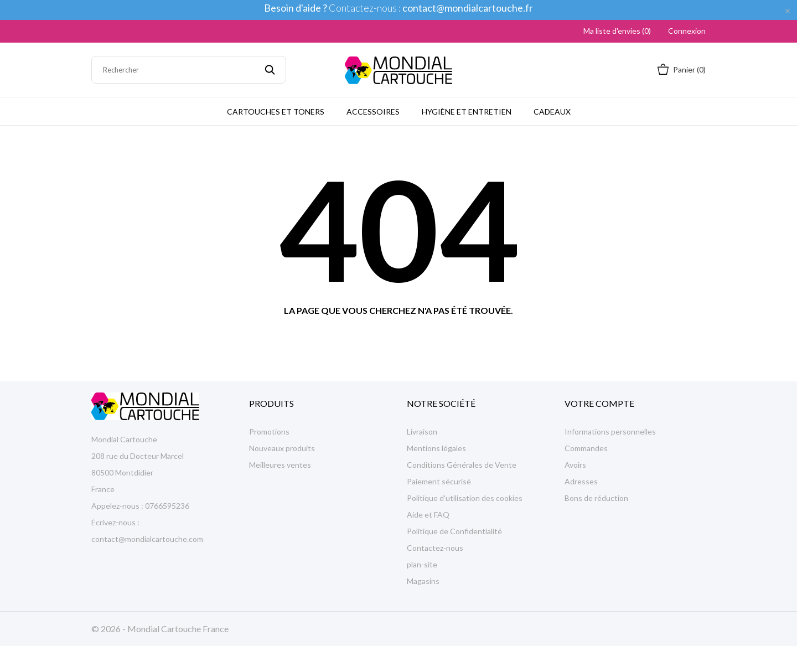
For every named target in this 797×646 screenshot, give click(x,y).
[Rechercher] (188, 70)
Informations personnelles (610, 431)
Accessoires (373, 111)
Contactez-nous (435, 547)
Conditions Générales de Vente (461, 464)
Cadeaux (552, 111)
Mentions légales (436, 448)
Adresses (581, 481)
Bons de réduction (596, 498)
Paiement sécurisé (439, 481)
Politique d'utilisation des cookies (464, 498)
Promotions (269, 431)
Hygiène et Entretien (466, 111)
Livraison (422, 431)
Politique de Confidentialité (454, 531)
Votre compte (599, 403)
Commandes (586, 448)
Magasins (423, 581)
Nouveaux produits (282, 448)
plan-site (422, 564)
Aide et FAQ (428, 514)
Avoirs (575, 464)
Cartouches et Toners (275, 111)
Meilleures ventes (280, 464)
